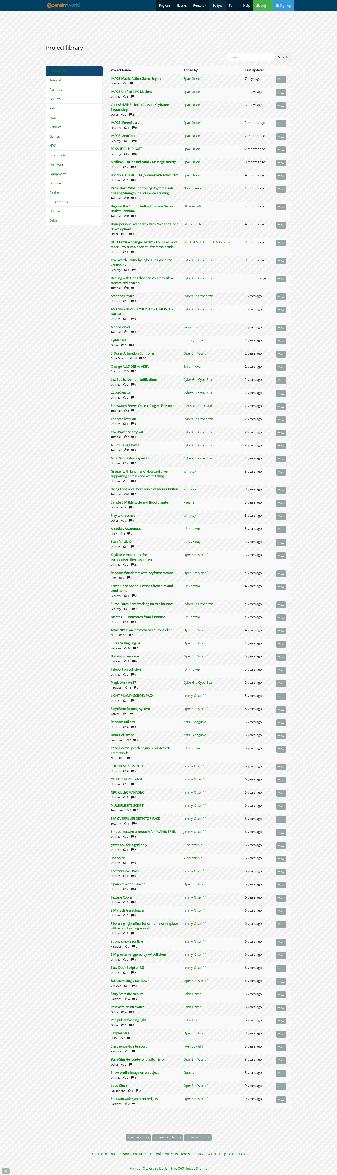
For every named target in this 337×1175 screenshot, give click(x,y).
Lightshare (118, 340)
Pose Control (58, 155)
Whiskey (190, 471)
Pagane (189, 502)
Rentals (199, 5)
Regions (165, 5)
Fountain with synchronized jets (134, 1099)
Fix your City (139, 1168)
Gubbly (189, 1072)
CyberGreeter (120, 392)
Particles (55, 89)
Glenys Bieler (194, 224)
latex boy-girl (193, 1046)
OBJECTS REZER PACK (126, 779)
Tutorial (55, 80)
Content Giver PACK (125, 871)
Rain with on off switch (127, 1007)
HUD (53, 117)
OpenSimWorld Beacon (128, 884)
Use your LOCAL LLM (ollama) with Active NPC (145, 175)
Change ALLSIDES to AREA (130, 366)
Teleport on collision (126, 669)
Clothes (54, 192)
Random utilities (123, 722)
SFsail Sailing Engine (125, 643)
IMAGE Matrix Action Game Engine (136, 78)
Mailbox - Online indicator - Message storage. (144, 162)
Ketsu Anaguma (195, 722)
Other (53, 220)
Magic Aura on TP (123, 682)
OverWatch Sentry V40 (127, 432)
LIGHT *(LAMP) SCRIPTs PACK (132, 695)
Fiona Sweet (193, 327)
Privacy (198, 1154)
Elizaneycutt (192, 206)
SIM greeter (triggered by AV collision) (138, 954)
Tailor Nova (192, 366)
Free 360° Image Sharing (189, 1168)
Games (54, 136)
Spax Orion (193, 78)
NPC (52, 145)
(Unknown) (192, 528)
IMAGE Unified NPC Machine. (132, 91)
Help (246, 5)
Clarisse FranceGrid (198, 406)
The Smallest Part (123, 419)
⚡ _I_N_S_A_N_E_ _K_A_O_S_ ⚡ (207, 242)
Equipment (57, 174)
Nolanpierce (192, 188)
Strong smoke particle (127, 941)
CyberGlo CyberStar (198, 260)
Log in (263, 5)
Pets (52, 108)
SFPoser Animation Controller (132, 353)
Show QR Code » (138, 1137)
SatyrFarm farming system (130, 709)
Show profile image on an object (134, 1072)
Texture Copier (121, 897)
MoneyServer (120, 327)
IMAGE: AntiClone (123, 136)
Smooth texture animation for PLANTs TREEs (143, 831)
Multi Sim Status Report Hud (131, 458)
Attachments (58, 202)
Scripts (217, 5)
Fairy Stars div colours (127, 994)
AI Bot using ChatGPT (126, 445)
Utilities (55, 211)
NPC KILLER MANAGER (127, 792)
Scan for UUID (121, 541)
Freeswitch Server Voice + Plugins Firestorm (143, 406)
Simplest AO (120, 1033)
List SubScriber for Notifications (134, 379)
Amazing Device (122, 296)
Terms (186, 1154)
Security (55, 99)
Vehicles (55, 127)
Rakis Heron (192, 994)
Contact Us (237, 1154)
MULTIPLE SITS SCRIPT (127, 805)
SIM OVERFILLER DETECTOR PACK (135, 818)
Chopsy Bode (193, 340)
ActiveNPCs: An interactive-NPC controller (141, 630)
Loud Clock (119, 1085)
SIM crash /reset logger (127, 910)
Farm (233, 5)
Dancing (55, 183)
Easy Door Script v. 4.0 (127, 967)
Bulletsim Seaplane (125, 656)
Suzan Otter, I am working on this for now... (143, 604)
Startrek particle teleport (129, 1046)
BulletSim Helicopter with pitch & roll (138, 1059)
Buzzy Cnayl (192, 541)
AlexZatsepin (193, 845)
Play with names (123, 515)
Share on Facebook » (167, 1137)
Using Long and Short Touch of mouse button (144, 489)
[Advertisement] (168, 25)
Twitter (211, 1154)
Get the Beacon (103, 1154)
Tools (158, 1154)
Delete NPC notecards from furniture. (138, 617)
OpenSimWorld (196, 353)
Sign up (283, 5)
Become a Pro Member (135, 1154)
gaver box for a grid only (129, 845)
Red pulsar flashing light (128, 1020)
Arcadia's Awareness (126, 528)
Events (182, 5)
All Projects (57, 71)
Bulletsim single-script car (130, 980)
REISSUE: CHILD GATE (126, 149)
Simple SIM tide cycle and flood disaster (140, 502)
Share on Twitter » (197, 1137)
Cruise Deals (158, 1168)
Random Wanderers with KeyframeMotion (142, 573)
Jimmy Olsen (195, 695)
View (281, 79)
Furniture (56, 164)
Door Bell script (122, 735)
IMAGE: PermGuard (125, 122)
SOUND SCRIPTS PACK (127, 766)
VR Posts (172, 1154)
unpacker (117, 858)
